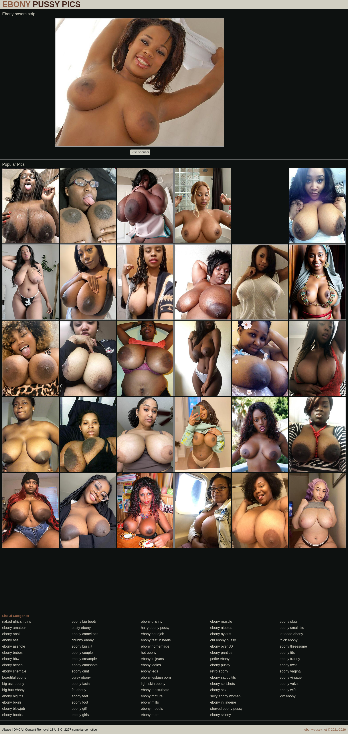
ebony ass (10, 640)
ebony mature (152, 696)
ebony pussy (220, 665)
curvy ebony (81, 677)
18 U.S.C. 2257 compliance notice (73, 729)
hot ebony (148, 652)
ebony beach (12, 665)
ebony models (152, 708)
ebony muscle (221, 621)
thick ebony (289, 640)
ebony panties (221, 652)
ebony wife (288, 690)
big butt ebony (13, 690)
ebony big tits (12, 696)
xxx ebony (288, 696)
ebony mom (150, 715)
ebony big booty (84, 621)
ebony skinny (220, 715)
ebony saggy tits (223, 677)
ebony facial (80, 684)
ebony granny (151, 621)
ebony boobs (12, 715)
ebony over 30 (221, 646)
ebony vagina (290, 671)
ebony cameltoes (84, 634)
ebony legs (149, 671)
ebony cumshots (84, 665)
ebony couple (82, 652)
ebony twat (288, 665)
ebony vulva (289, 684)
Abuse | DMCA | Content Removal (25, 729)
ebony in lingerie (223, 702)
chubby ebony (82, 640)
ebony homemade (155, 646)
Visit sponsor (140, 152)
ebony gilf (79, 708)
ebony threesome (293, 646)
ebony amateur (14, 628)
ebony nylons (220, 634)
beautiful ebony (14, 677)
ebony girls (80, 715)
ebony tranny (290, 659)
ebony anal (11, 634)
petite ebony (219, 659)
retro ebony (219, 671)
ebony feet (79, 696)
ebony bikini (11, 702)
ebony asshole (13, 646)
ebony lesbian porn (156, 677)
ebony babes (12, 652)
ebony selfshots (222, 684)
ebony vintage (291, 677)
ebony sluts (289, 621)
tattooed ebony (291, 634)
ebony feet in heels (156, 640)
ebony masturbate (155, 690)
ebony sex (218, 690)
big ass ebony (13, 684)
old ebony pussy (223, 640)
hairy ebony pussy (155, 628)
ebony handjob (152, 634)
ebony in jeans (152, 659)
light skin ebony (153, 684)
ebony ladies (151, 665)
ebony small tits (292, 628)
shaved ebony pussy (226, 708)
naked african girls (16, 621)
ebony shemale (14, 671)
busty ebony (81, 628)
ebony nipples (221, 628)
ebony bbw (10, 659)
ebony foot (79, 702)
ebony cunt (80, 671)
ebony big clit (81, 646)
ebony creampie (84, 659)
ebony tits (287, 652)
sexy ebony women (225, 696)
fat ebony (78, 690)
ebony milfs (150, 702)
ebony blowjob (13, 708)
